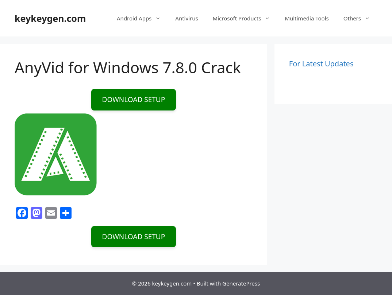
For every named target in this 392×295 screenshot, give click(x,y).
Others (360, 18)
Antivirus (186, 18)
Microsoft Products (245, 18)
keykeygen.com (50, 18)
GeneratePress (241, 283)
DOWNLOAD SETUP (133, 99)
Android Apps (142, 18)
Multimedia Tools (306, 18)
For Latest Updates (321, 64)
